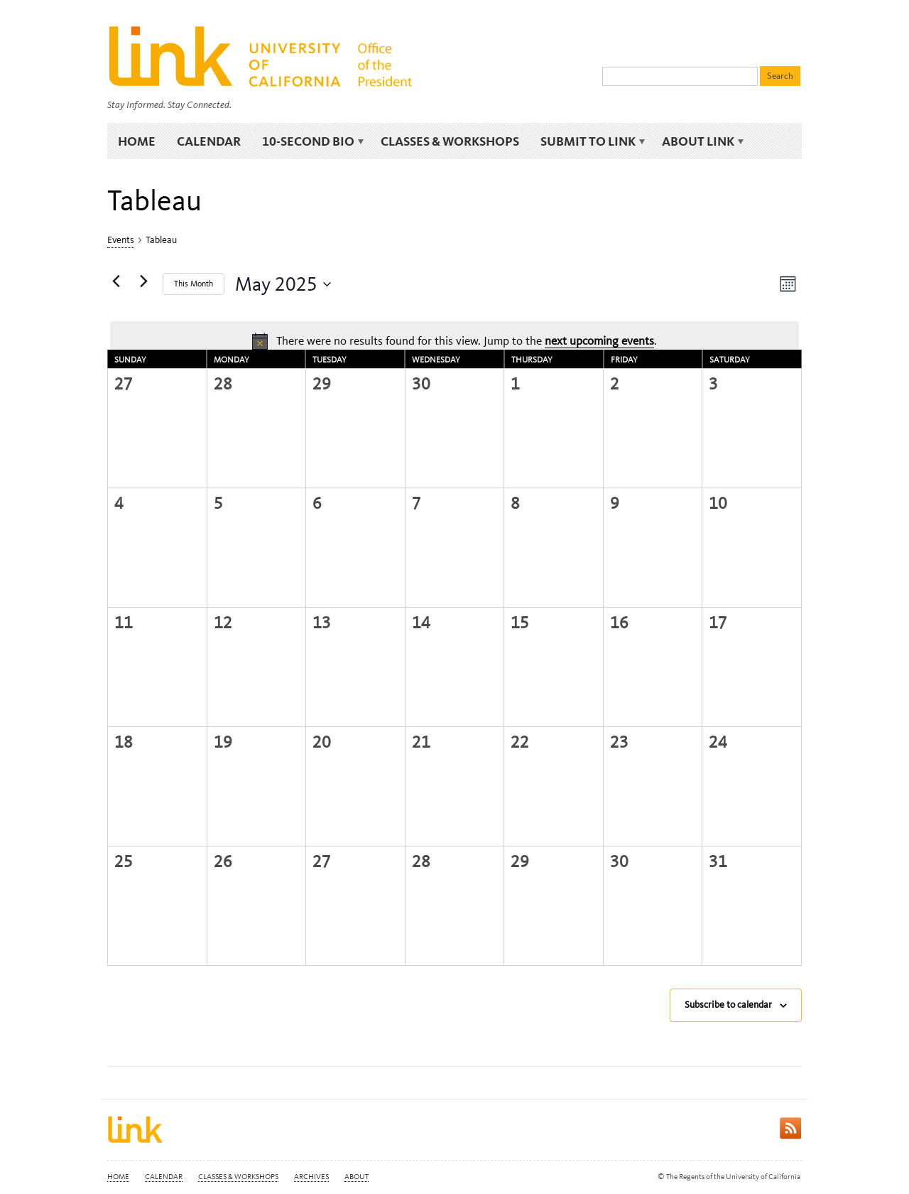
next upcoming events (599, 340)
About (356, 1176)
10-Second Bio (310, 141)
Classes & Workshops (450, 141)
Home (137, 141)
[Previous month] (115, 281)
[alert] (454, 341)
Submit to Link (590, 141)
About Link (700, 141)
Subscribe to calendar (728, 1005)
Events (120, 240)
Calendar (209, 141)
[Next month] (143, 281)
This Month (193, 284)
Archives (311, 1176)
